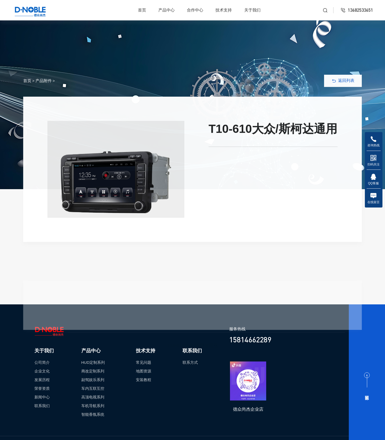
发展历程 (42, 380)
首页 (142, 10)
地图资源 (143, 371)
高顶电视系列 (92, 397)
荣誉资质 (42, 388)
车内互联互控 (92, 388)
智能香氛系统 (92, 414)
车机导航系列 (92, 406)
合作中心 (195, 10)
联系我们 (42, 406)
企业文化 (42, 371)
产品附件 (43, 85)
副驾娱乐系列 (92, 380)
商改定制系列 (92, 371)
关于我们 (252, 10)
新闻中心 (42, 397)
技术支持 (223, 10)
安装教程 (143, 380)
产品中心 (166, 10)
